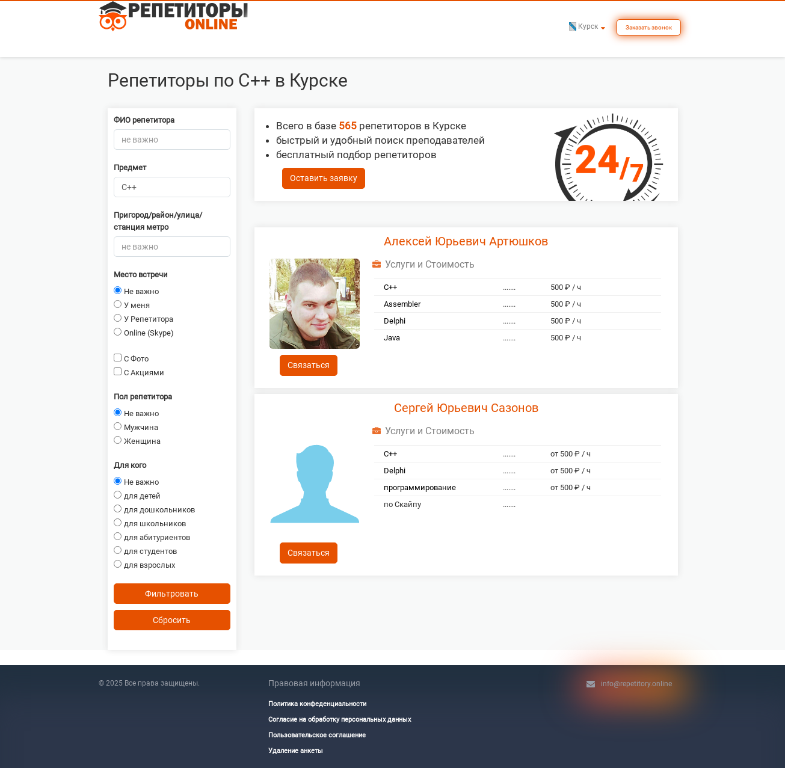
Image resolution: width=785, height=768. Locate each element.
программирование (420, 487)
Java (392, 337)
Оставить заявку (323, 178)
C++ (390, 287)
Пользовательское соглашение (317, 735)
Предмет (130, 167)
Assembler (402, 304)
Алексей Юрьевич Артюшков (466, 241)
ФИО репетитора (144, 119)
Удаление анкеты (295, 751)
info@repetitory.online (636, 684)
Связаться (309, 365)
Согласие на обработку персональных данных (339, 719)
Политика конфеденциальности (317, 704)
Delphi (394, 320)
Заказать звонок (649, 27)
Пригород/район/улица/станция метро (158, 221)
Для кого (130, 465)
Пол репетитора (143, 396)
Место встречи (141, 274)
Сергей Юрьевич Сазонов (466, 408)
